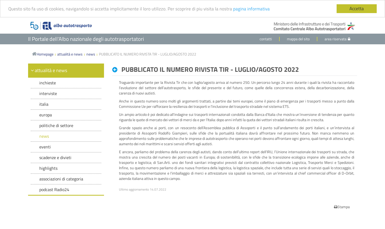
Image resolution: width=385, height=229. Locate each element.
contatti (266, 39)
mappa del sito (298, 39)
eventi (45, 147)
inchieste (47, 83)
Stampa (342, 207)
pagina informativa (251, 8)
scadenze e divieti (55, 157)
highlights (48, 168)
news (90, 54)
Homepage (42, 54)
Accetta (356, 8)
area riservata (337, 39)
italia (43, 104)
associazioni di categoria (61, 179)
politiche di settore (56, 125)
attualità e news (70, 54)
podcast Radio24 (54, 189)
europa (45, 115)
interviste (48, 93)
